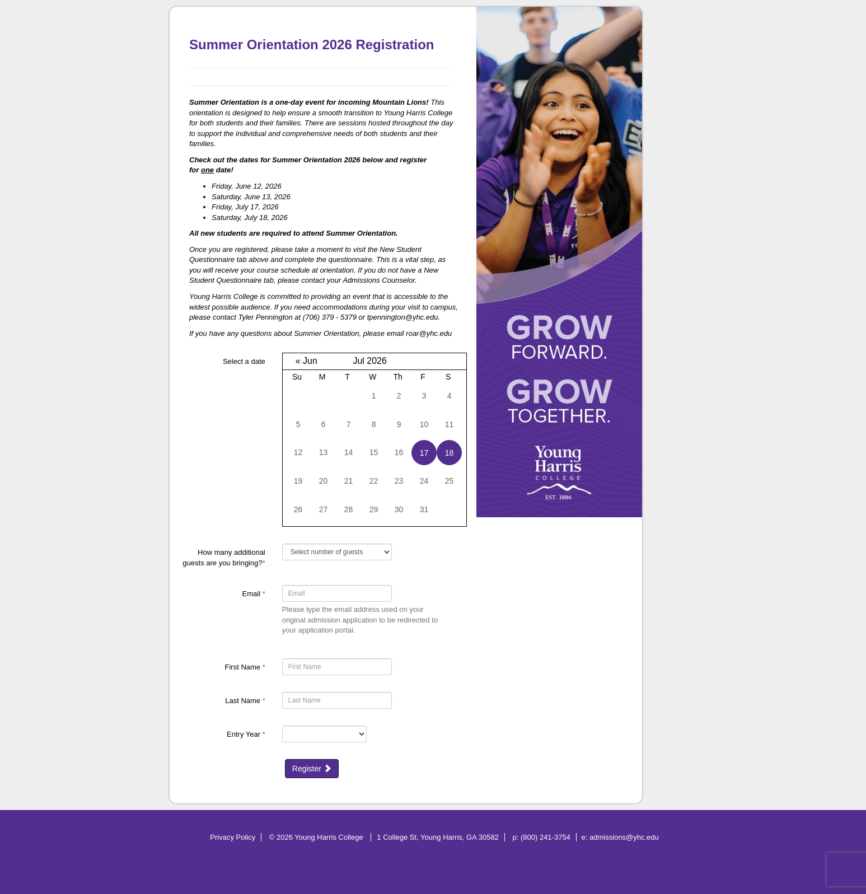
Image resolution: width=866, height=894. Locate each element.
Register (311, 768)
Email (253, 593)
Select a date (244, 361)
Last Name (245, 700)
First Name (245, 667)
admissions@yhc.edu (624, 837)
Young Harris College (329, 837)
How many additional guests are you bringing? (223, 557)
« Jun (306, 361)
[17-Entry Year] (324, 734)
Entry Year (246, 734)
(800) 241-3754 (545, 837)
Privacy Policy (232, 837)
